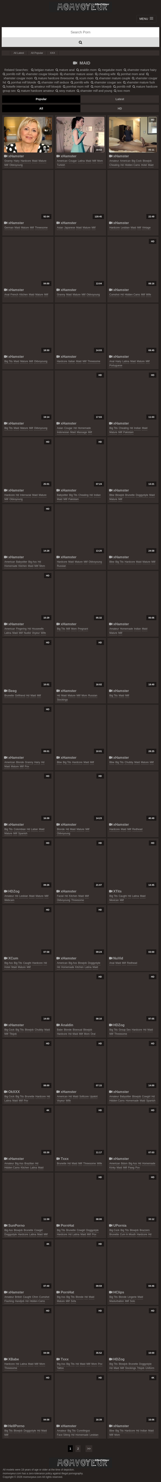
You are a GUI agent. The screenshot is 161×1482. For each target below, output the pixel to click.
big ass (32, 561)
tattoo (60, 1368)
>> (89, 1448)
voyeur (36, 632)
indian (137, 428)
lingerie (132, 1296)
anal (6, 294)
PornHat (65, 1225)
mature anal (65, 70)
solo (132, 1301)
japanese (69, 227)
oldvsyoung (16, 165)
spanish (22, 833)
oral (93, 1033)
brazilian (29, 1163)
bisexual (77, 1029)
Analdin (64, 1025)
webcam (9, 900)
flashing (9, 1301)
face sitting (63, 1434)
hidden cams (132, 165)
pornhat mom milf (76, 86)
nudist (27, 632)
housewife (38, 628)
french (14, 294)
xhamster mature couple (112, 78)
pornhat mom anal (130, 74)
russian (61, 566)
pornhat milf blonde (22, 82)
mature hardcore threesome (54, 78)
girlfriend (20, 695)
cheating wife (105, 74)
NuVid (116, 958)
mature (42, 160)
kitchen (23, 294)
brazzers (144, 1230)
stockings (62, 699)
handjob (19, 1301)
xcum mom (84, 78)
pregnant (83, 628)
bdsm (124, 1163)
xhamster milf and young (94, 90)
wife (148, 294)
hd (122, 165)
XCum (11, 958)
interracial (25, 495)
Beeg (10, 691)
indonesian (63, 432)
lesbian (125, 227)
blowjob (147, 160)
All (41, 108)
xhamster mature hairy (140, 70)
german (8, 227)
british (18, 1296)
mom (100, 160)
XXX (52, 53)
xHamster (14, 156)
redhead (137, 829)
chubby (129, 762)
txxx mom (122, 90)
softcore (84, 1096)
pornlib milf (12, 74)
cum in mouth (128, 1234)
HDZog (11, 891)
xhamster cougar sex (106, 82)
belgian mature (42, 70)
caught (123, 896)
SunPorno (14, 1225)
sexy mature (65, 90)
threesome (41, 227)
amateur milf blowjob (46, 86)
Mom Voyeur (80, 7)
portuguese (115, 365)
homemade (84, 428)
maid (35, 160)
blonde (20, 762)
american (62, 160)
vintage (146, 227)
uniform (149, 1368)
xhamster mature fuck (139, 82)
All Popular (37, 53)
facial (60, 896)
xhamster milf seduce (53, 82)
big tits (8, 361)
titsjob (13, 1033)
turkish (61, 165)
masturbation (116, 1301)
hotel (144, 165)
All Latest (19, 53)
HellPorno (14, 1426)
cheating (114, 165)
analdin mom (86, 70)
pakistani (128, 432)
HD (120, 108)
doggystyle (142, 495)
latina (81, 160)
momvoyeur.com (80, 1463)
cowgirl (146, 1096)
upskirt (93, 1096)
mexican (114, 900)
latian (34, 829)
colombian (20, 829)
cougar (73, 160)
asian (60, 227)
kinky (112, 1167)
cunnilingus (83, 1430)
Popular (41, 99)
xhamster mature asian (76, 74)
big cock (137, 160)
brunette (130, 495)
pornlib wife (80, 82)
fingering (21, 628)
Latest (120, 99)
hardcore (26, 160)
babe (60, 1029)
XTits (115, 891)
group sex (125, 1029)
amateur (114, 160)
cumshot (114, 294)
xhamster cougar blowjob (40, 74)
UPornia (117, 1225)
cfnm (35, 1296)
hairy (16, 160)
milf (6, 165)
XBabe (11, 1359)
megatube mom (110, 70)
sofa (73, 1301)
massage (82, 432)
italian (71, 361)
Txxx (62, 1159)
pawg (131, 1167)
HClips (116, 1292)
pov (27, 766)
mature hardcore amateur (35, 90)
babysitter (62, 495)
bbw (111, 495)
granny (8, 160)
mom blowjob (101, 86)
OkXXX (12, 1092)
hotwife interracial (16, 86)
